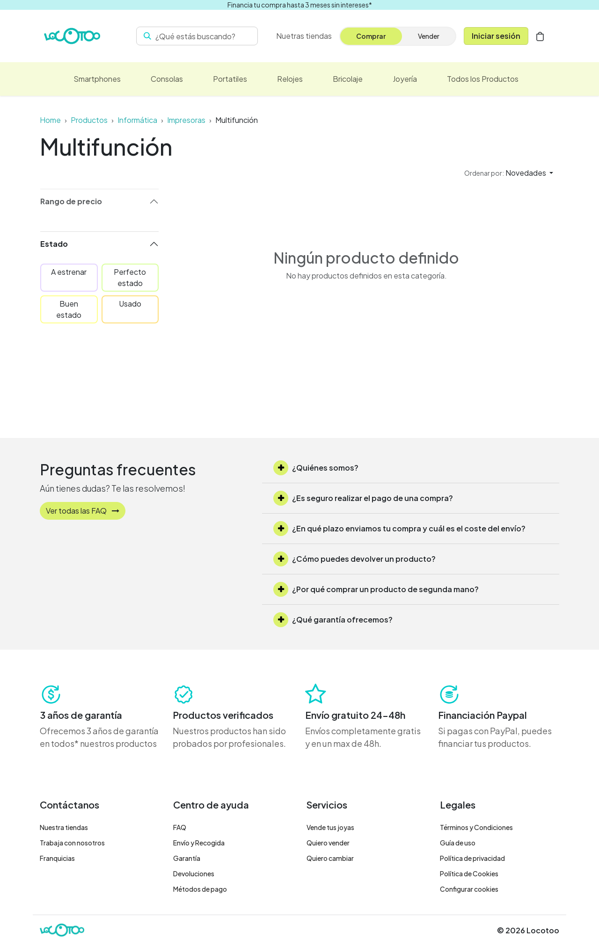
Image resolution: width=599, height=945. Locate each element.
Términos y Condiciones (476, 827)
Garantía (186, 858)
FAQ (179, 827)
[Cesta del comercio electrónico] (540, 36)
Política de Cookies (469, 873)
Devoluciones (193, 873)
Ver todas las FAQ (82, 510)
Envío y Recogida (199, 842)
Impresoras (186, 120)
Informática (137, 120)
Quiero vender (328, 842)
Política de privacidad (472, 858)
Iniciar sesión (496, 36)
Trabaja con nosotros (72, 842)
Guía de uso (457, 842)
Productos (89, 120)
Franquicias (57, 858)
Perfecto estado (130, 277)
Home (50, 120)
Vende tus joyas (330, 827)
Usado (130, 303)
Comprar (371, 36)
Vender (428, 36)
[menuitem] (304, 36)
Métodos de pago (200, 889)
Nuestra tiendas (64, 827)
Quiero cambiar (330, 858)
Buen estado (68, 309)
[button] (508, 173)
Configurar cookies (469, 889)
